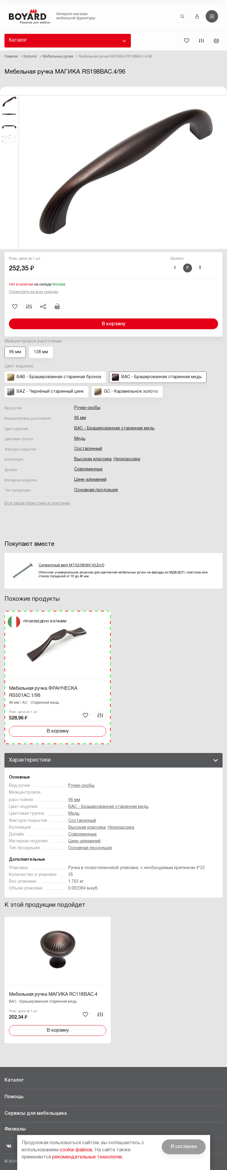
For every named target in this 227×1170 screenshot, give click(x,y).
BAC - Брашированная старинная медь (114, 428)
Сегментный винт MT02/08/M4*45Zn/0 (71, 565)
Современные (88, 469)
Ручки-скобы (87, 408)
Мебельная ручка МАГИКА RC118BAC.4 (53, 995)
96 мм (80, 418)
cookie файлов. (76, 1150)
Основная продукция (96, 490)
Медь (79, 439)
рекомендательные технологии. (87, 1157)
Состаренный (88, 449)
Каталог (18, 40)
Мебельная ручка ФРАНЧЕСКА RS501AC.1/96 (43, 692)
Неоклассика (127, 459)
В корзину (113, 324)
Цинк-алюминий (90, 480)
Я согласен (184, 1147)
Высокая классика (93, 459)
